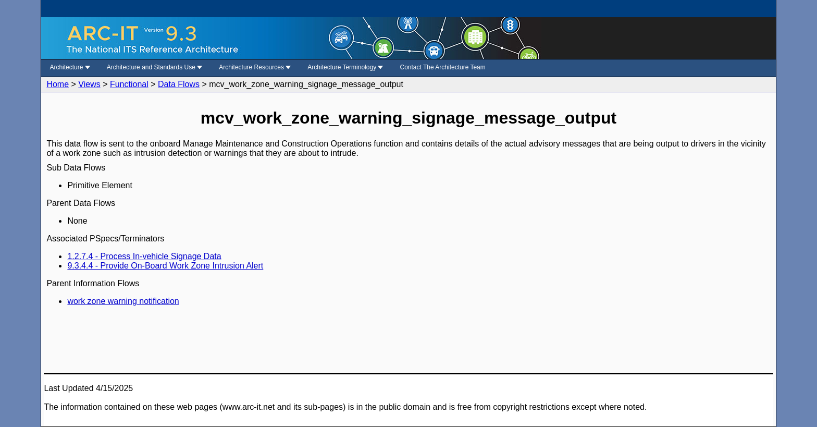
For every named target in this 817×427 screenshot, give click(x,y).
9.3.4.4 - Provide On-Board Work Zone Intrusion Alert (165, 265)
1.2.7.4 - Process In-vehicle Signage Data (144, 256)
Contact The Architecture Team (442, 67)
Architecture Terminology (345, 67)
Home (57, 84)
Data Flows (179, 84)
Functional (129, 84)
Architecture (69, 67)
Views (89, 84)
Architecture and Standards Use (154, 67)
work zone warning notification (123, 301)
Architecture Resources (255, 67)
